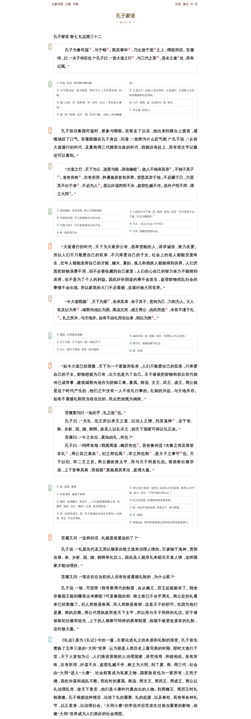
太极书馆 (57, 4)
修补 (186, 4)
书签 (75, 4)
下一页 (125, 699)
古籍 (68, 4)
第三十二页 (125, 22)
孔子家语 (125, 15)
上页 (191, 700)
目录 (178, 4)
